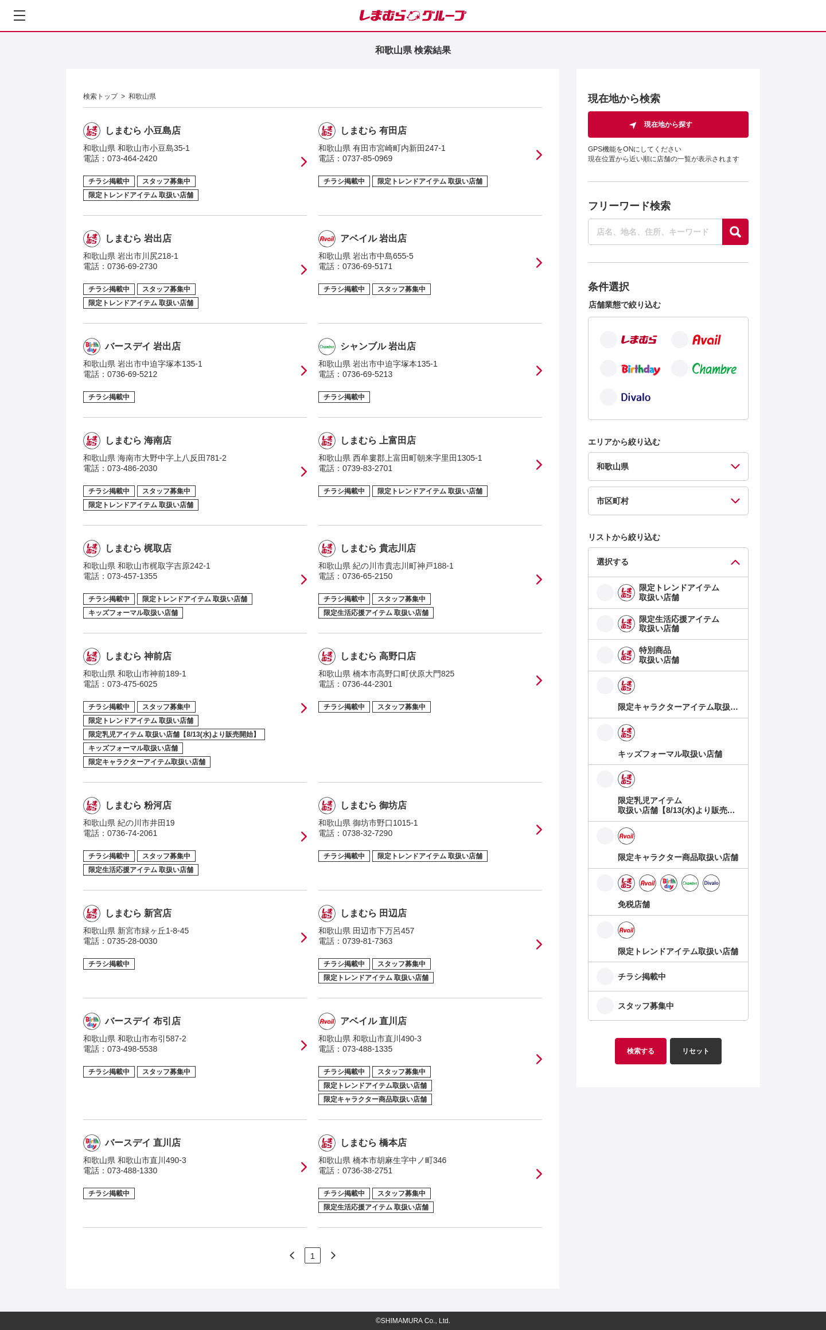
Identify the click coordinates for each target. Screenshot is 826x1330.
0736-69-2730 (132, 266)
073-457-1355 (132, 576)
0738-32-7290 (367, 833)
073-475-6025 (132, 684)
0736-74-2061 (132, 833)
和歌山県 (142, 96)
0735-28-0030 (132, 941)
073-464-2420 (132, 158)
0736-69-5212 (132, 374)
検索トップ (100, 96)
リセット (696, 1051)
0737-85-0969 (367, 158)
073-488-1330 (132, 1170)
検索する (640, 1051)
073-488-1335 (367, 1048)
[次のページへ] (292, 1255)
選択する (613, 561)
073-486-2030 (132, 468)
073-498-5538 (132, 1048)
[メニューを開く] (19, 15)
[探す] (735, 232)
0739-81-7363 (367, 941)
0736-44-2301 (367, 684)
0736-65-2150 (367, 576)
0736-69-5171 (367, 266)
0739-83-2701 (367, 468)
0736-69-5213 (367, 374)
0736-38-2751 (367, 1170)
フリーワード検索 (629, 206)
